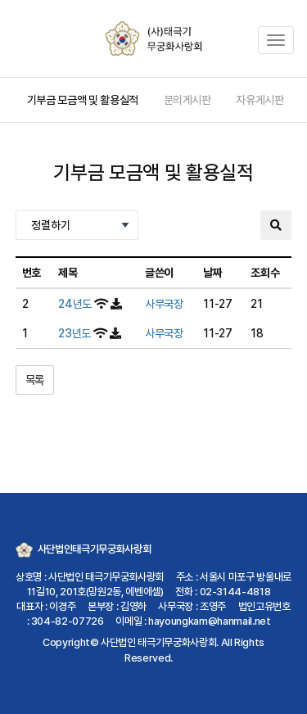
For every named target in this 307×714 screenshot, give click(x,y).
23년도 (74, 333)
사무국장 (164, 303)
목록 (34, 379)
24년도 (75, 303)
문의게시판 (187, 99)
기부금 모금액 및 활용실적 (82, 99)
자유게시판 (259, 99)
